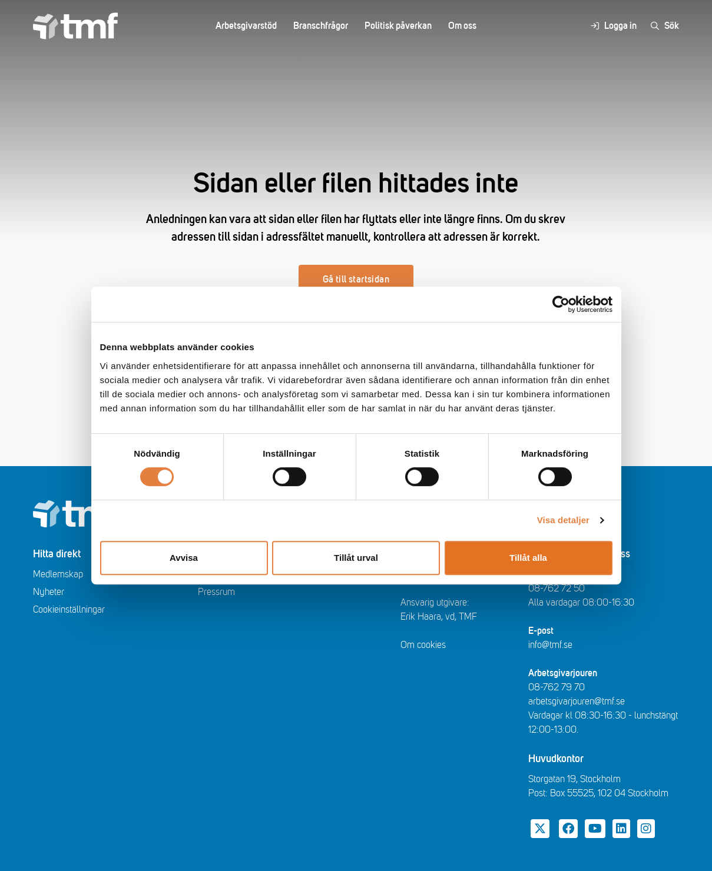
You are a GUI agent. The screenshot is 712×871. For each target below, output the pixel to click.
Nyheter (48, 592)
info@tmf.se (550, 645)
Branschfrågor (320, 26)
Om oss (462, 26)
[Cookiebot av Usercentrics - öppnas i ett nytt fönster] (560, 304)
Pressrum (216, 592)
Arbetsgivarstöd (246, 26)
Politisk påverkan (398, 26)
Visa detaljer (563, 520)
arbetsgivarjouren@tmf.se (576, 701)
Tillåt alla (528, 558)
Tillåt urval (356, 558)
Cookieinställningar (69, 609)
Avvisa (184, 558)
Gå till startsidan (356, 279)
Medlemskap (58, 574)
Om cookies (423, 645)
